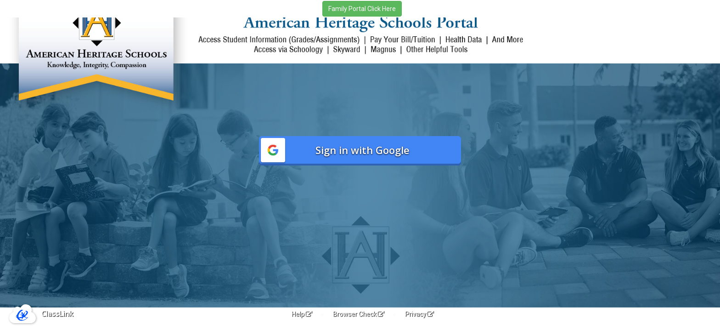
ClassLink (57, 313)
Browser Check (358, 314)
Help (302, 314)
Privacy (419, 314)
